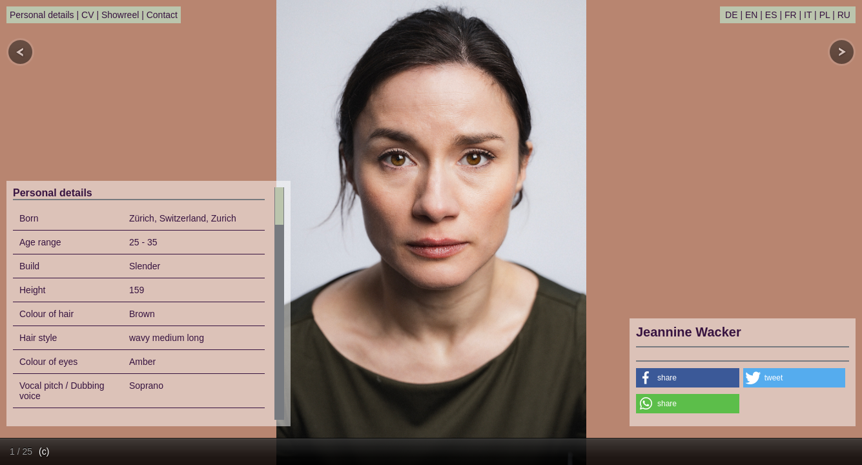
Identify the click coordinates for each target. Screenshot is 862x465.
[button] (687, 378)
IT (808, 15)
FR (791, 15)
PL (824, 15)
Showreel (120, 15)
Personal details (42, 15)
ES (771, 15)
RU (843, 15)
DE (731, 15)
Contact (162, 15)
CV (87, 15)
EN (751, 15)
